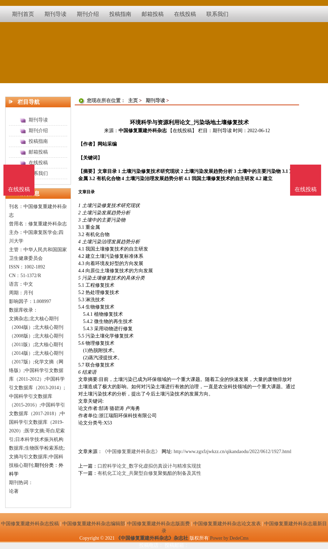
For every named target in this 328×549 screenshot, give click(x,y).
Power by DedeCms (229, 538)
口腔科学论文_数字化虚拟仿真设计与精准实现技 (149, 466)
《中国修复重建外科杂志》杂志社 (152, 538)
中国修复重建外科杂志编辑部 (93, 523)
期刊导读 (155, 100)
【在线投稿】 (182, 130)
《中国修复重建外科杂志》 (131, 451)
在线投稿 (306, 189)
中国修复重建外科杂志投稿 (30, 523)
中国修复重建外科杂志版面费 (158, 523)
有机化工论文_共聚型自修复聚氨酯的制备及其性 (149, 473)
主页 (133, 100)
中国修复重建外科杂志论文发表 (227, 523)
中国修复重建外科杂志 (143, 130)
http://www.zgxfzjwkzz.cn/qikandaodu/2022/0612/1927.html (232, 451)
